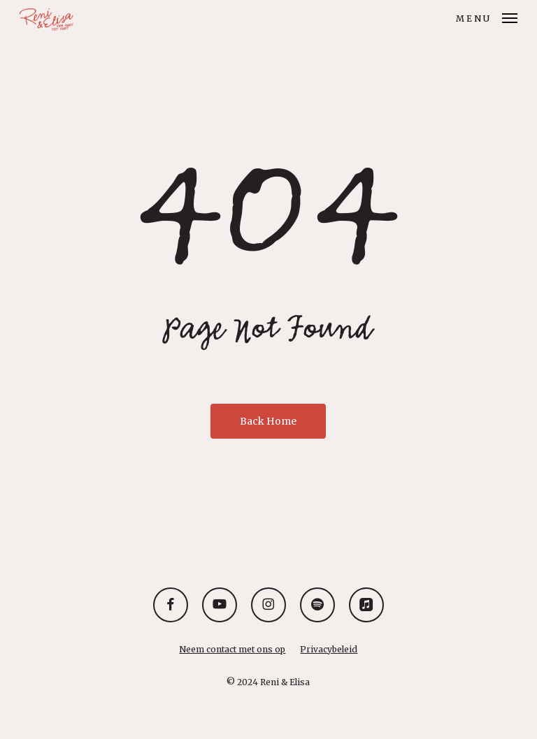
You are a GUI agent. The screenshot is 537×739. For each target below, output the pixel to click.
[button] (486, 16)
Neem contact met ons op (232, 649)
